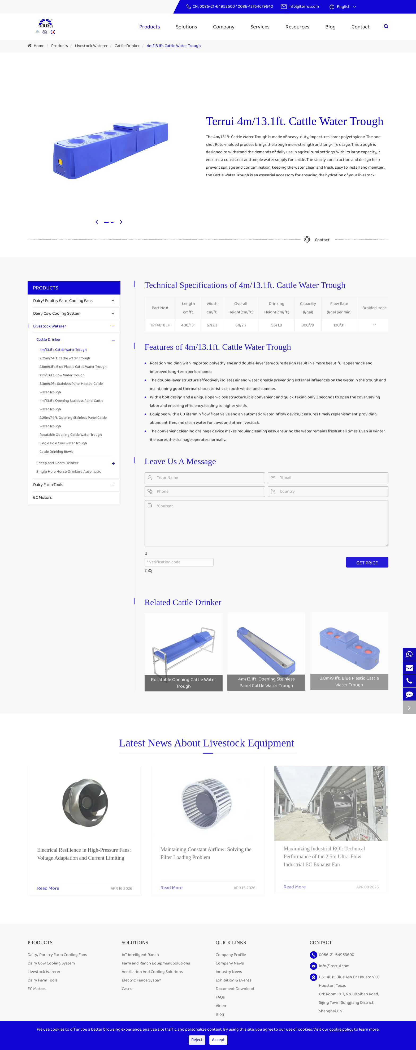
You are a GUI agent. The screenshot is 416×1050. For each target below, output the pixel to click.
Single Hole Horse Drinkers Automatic (68, 471)
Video (221, 1005)
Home (39, 45)
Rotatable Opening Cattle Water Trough (71, 435)
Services (260, 27)
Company (224, 27)
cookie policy (341, 1029)
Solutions (186, 27)
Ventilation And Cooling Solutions (152, 971)
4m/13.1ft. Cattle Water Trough (174, 45)
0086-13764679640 (255, 6)
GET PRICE (367, 560)
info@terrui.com (303, 6)
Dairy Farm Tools (48, 484)
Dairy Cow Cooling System (56, 313)
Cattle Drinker (127, 45)
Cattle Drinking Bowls (56, 452)
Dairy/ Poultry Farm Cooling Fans (63, 300)
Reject (197, 1039)
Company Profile (231, 954)
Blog (330, 27)
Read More (48, 885)
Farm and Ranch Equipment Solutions (156, 963)
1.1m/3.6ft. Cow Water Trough (62, 375)
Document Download (235, 988)
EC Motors (42, 497)
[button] (96, 222)
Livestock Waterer (91, 45)
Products (149, 27)
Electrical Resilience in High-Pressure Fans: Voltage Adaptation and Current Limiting (84, 850)
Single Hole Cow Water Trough (63, 443)
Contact (361, 27)
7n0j (148, 568)
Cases (127, 988)
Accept (218, 1039)
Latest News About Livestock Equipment (206, 745)
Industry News (229, 971)
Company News (230, 963)
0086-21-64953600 (218, 6)
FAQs (220, 997)
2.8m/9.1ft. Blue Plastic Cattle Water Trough (73, 367)
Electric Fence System (142, 980)
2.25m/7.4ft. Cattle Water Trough (65, 358)
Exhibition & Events (233, 980)
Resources (297, 27)
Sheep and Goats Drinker (57, 463)
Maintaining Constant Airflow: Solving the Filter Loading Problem (206, 850)
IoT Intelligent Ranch (140, 954)
